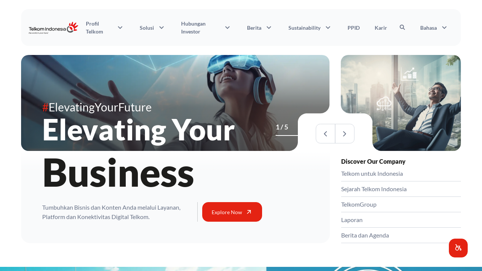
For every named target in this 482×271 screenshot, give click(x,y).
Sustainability (310, 27)
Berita (260, 27)
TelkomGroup (359, 204)
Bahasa (434, 27)
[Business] (278, 135)
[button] (458, 248)
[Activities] (287, 135)
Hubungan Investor (206, 27)
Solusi (153, 27)
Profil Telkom (105, 27)
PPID (354, 27)
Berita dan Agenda (365, 235)
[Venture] (282, 135)
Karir (381, 27)
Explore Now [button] (232, 212)
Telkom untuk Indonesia (372, 173)
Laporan (352, 219)
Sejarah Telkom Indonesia (374, 188)
